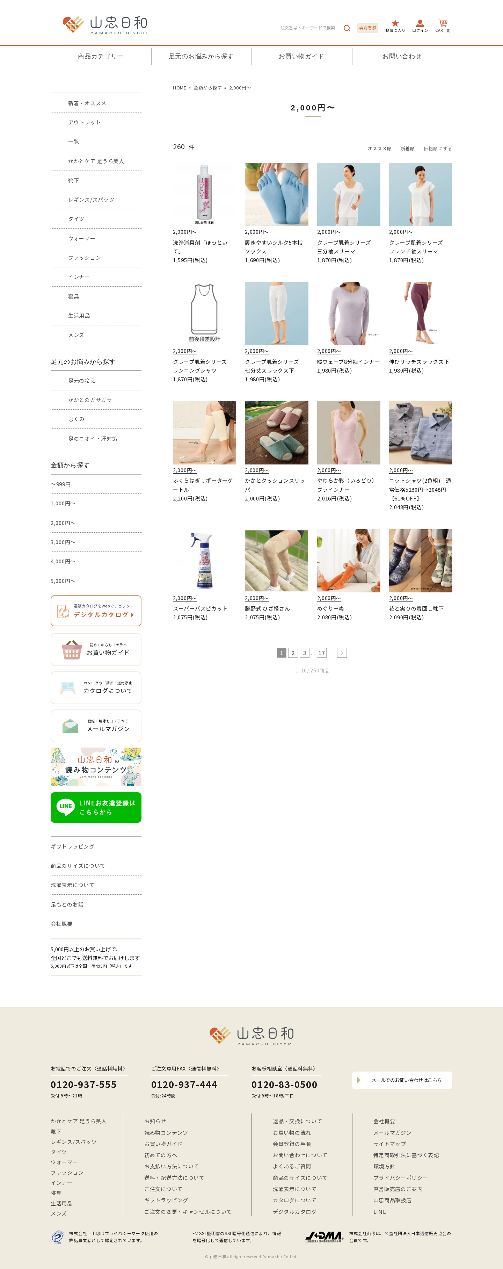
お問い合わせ (402, 56)
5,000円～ (63, 580)
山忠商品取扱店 (392, 1200)
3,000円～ (63, 542)
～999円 (61, 484)
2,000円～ (63, 522)
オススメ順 (380, 148)
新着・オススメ (87, 103)
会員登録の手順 (292, 1143)
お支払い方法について (171, 1166)
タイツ (76, 218)
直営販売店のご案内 (398, 1188)
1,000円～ (63, 503)
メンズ (76, 334)
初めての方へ (160, 1155)
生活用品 (79, 315)
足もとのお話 (67, 904)
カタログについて (295, 1200)
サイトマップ (389, 1143)
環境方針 (384, 1166)
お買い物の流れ (292, 1132)
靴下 (73, 180)
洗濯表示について (73, 884)
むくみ (76, 419)
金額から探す (208, 87)
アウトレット (84, 122)
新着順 (408, 148)
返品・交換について (297, 1121)
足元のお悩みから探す (201, 56)
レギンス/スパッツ (91, 199)
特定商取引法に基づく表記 (406, 1155)
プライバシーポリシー (400, 1177)
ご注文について (163, 1188)
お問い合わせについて (300, 1155)
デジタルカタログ (295, 1211)
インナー (79, 276)
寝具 (73, 296)
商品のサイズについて (78, 865)
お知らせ (155, 1121)
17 (322, 652)
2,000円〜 (240, 87)
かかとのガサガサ (90, 399)
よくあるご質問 (292, 1166)
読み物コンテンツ (166, 1132)
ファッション (84, 257)
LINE (379, 1211)
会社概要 (62, 923)
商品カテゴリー (101, 56)
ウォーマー (82, 238)
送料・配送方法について (174, 1177)
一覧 (73, 141)
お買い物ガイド (302, 56)
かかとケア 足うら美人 (96, 161)
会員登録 (368, 28)
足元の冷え (82, 380)
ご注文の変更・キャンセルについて (188, 1211)
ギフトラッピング (73, 846)
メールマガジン (392, 1132)
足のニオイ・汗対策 (92, 438)
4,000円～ (63, 561)
